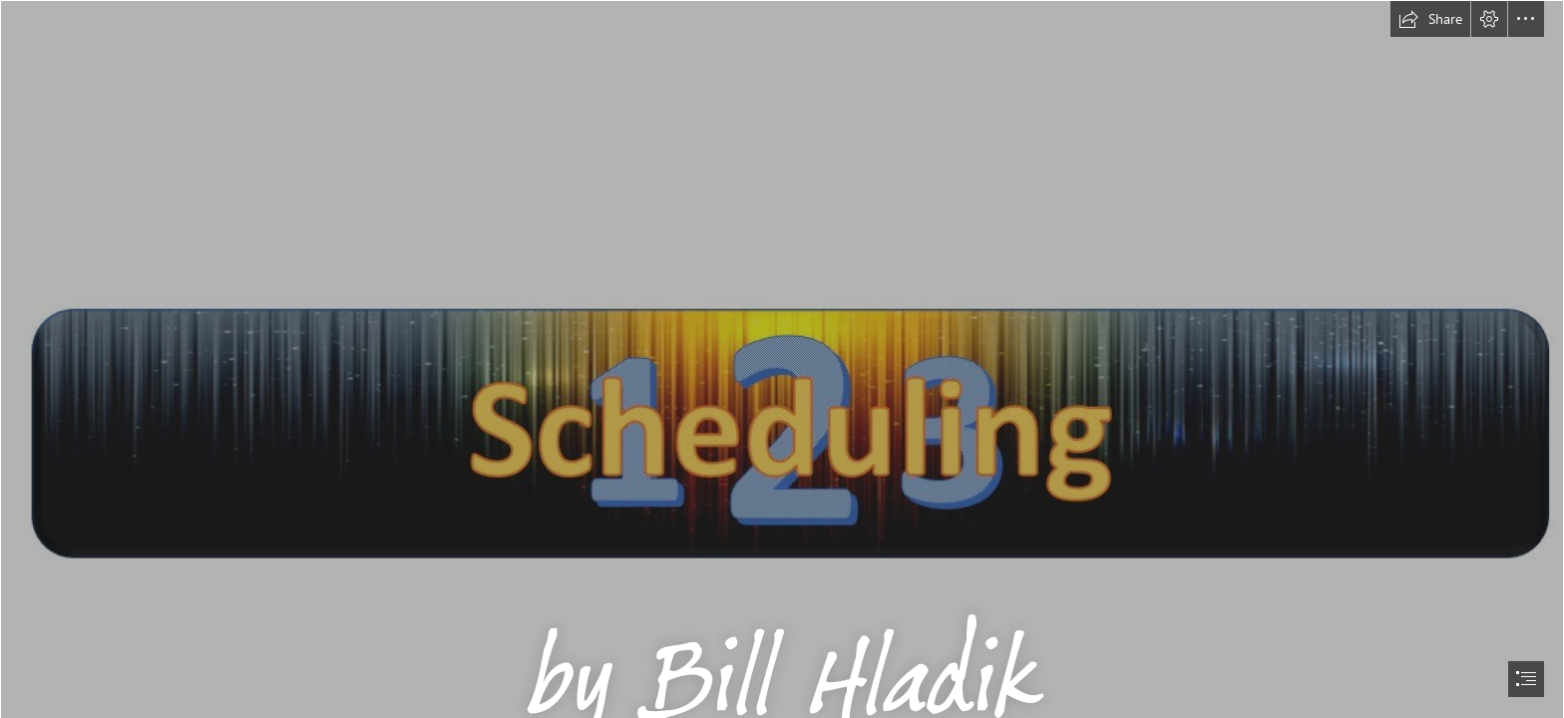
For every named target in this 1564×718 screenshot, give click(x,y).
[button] (1430, 19)
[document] (782, 359)
